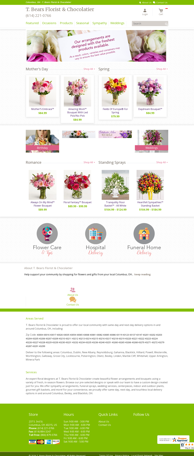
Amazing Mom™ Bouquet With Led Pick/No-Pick (77, 111)
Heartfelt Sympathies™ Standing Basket (150, 201)
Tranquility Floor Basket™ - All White (115, 201)
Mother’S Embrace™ (42, 109)
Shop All (89, 69)
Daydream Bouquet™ (150, 109)
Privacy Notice (122, 452)
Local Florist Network (141, 452)
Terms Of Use (106, 452)
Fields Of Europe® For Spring (115, 111)
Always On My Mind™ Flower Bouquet (42, 201)
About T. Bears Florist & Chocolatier (48, 265)
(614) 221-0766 (38, 15)
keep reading (142, 271)
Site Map (158, 452)
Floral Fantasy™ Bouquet (77, 199)
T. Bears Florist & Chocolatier (60, 9)
